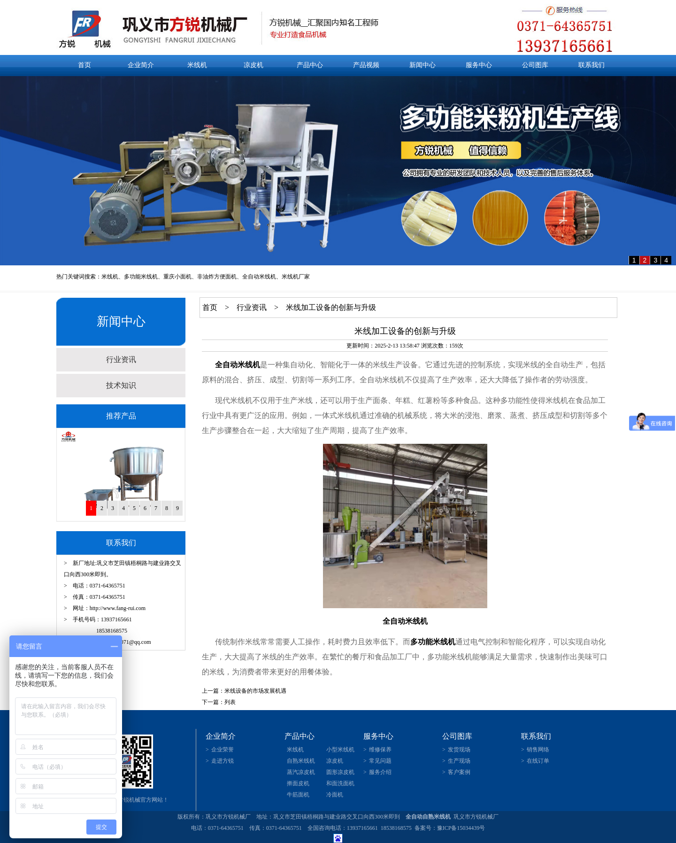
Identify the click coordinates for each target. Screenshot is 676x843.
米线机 (197, 65)
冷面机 (334, 794)
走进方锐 (222, 761)
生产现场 (459, 761)
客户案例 (459, 772)
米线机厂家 (296, 276)
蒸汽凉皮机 (301, 772)
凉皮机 (253, 65)
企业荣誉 (222, 749)
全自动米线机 (259, 276)
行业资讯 (121, 359)
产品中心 (310, 65)
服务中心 (479, 65)
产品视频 (366, 65)
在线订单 (538, 761)
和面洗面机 (340, 783)
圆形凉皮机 (340, 772)
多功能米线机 (141, 276)
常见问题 (380, 761)
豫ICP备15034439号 (461, 828)
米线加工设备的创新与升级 (331, 307)
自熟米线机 (301, 761)
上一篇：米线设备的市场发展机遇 (244, 691)
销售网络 (538, 749)
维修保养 (380, 749)
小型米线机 (340, 749)
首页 (84, 65)
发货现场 (459, 749)
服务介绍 (380, 772)
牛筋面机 (298, 794)
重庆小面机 (177, 276)
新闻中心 (422, 65)
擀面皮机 (298, 783)
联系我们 (591, 65)
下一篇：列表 (219, 702)
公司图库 (535, 65)
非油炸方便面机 (217, 276)
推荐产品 (121, 416)
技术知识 (121, 385)
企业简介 (141, 65)
